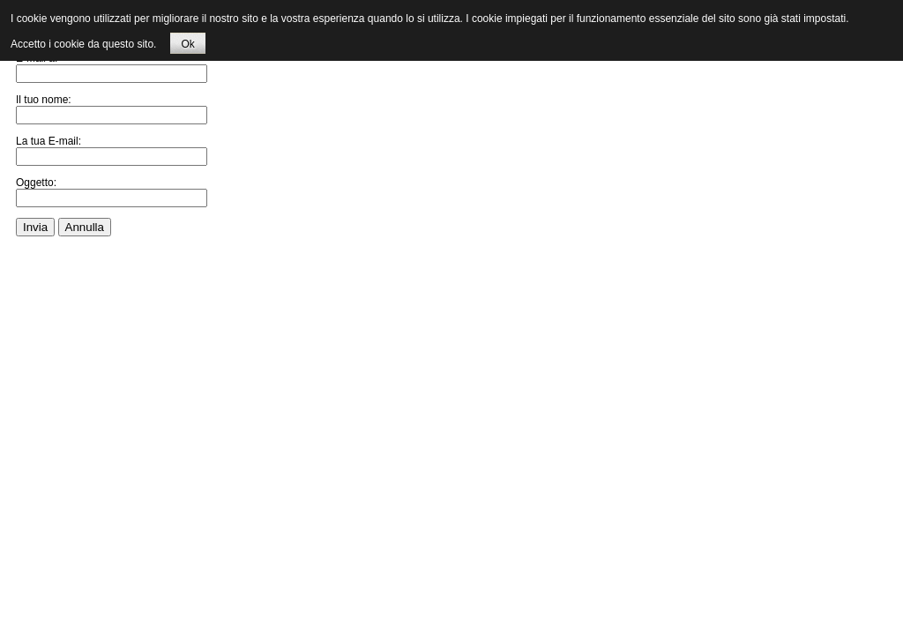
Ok (187, 44)
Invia (35, 227)
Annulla (84, 227)
